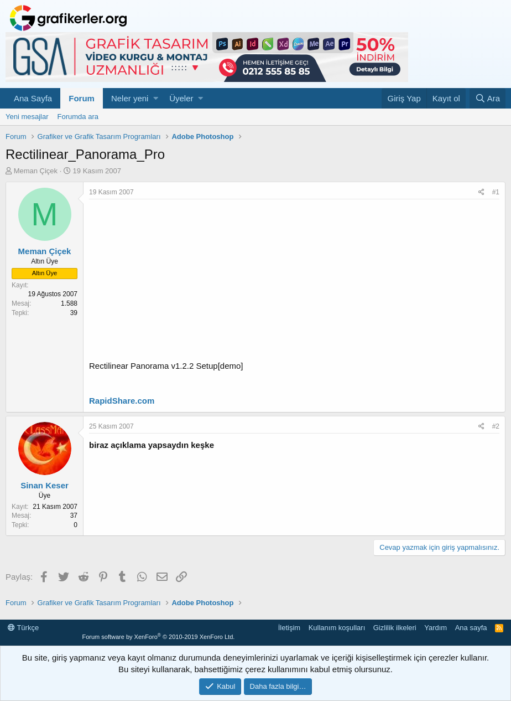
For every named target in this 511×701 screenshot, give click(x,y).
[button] (155, 98)
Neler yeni (130, 98)
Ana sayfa (471, 627)
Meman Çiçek (36, 171)
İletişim (289, 627)
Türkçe (23, 627)
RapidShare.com (121, 400)
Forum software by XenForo (158, 636)
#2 (495, 426)
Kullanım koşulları (337, 627)
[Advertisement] (294, 282)
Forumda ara (78, 116)
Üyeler (181, 98)
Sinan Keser (44, 485)
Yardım (435, 627)
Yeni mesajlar (27, 116)
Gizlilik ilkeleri (394, 627)
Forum (82, 98)
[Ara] (487, 98)
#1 (495, 192)
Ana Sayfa (33, 98)
